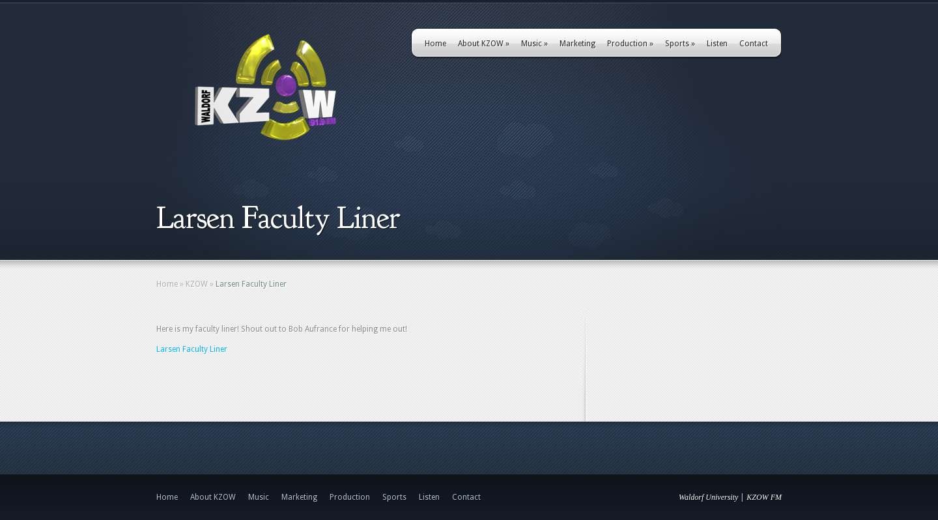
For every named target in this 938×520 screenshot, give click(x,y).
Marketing (577, 43)
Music (534, 43)
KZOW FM (764, 497)
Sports (680, 43)
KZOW (197, 284)
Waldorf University (708, 497)
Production (630, 43)
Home (435, 43)
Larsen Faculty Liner (191, 349)
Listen (717, 43)
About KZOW (483, 43)
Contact (753, 43)
